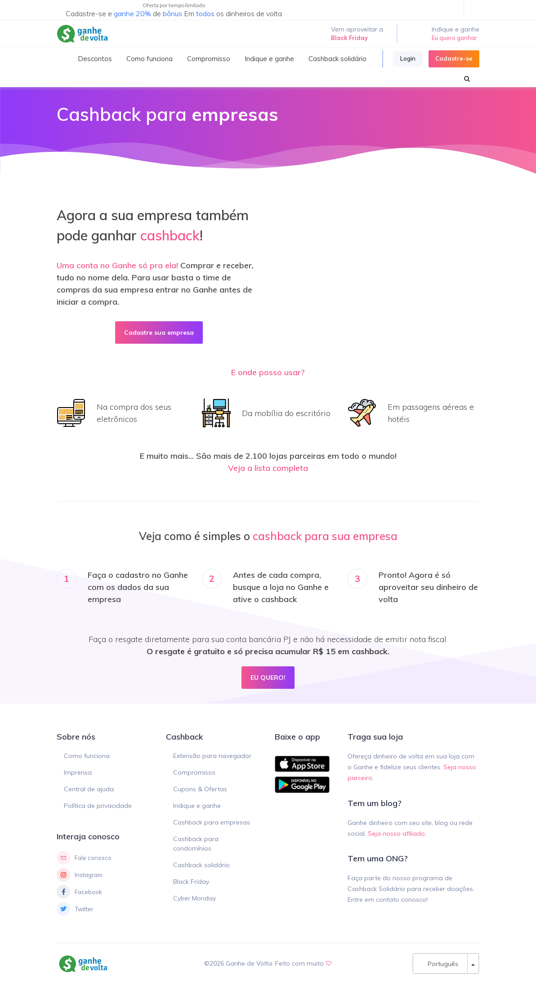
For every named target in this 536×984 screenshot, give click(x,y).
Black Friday (191, 882)
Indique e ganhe (197, 806)
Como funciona (87, 756)
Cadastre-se (454, 58)
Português (440, 963)
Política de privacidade (98, 806)
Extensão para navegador (212, 756)
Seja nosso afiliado (396, 833)
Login (407, 58)
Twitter (75, 909)
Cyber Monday (194, 898)
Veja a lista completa (268, 468)
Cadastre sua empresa (159, 332)
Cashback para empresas (211, 822)
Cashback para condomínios (196, 843)
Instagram (80, 875)
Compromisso (194, 772)
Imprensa (78, 772)
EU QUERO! (268, 677)
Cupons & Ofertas (200, 789)
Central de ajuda (89, 789)
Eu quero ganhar (454, 37)
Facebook (79, 892)
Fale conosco (84, 857)
